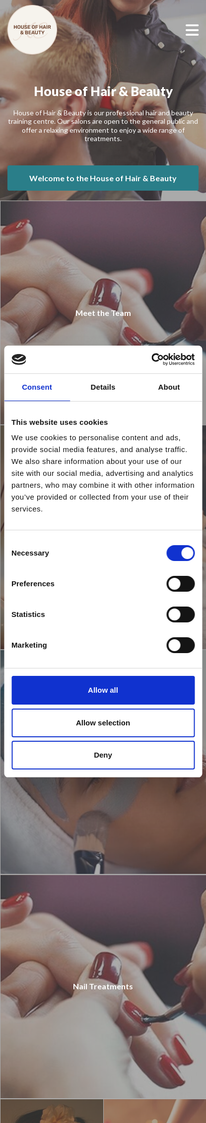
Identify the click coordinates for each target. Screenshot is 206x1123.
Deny (103, 755)
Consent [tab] (37, 387)
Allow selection (103, 722)
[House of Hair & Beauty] (47, 29)
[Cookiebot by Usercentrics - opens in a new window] (151, 359)
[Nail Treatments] (103, 986)
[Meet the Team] (103, 313)
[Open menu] (192, 30)
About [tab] (169, 387)
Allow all (103, 690)
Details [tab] (103, 387)
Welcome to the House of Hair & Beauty (103, 178)
